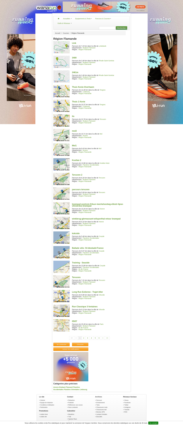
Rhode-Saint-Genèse (106, 61)
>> (107, 338)
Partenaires (43, 407)
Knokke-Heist (104, 163)
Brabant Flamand (89, 48)
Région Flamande (85, 49)
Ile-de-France (83, 269)
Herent (102, 209)
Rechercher (121, 28)
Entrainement (100, 402)
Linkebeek (102, 46)
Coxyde (101, 236)
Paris (101, 324)
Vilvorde (102, 295)
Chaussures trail (101, 409)
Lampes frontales (101, 414)
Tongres (103, 90)
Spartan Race (72, 419)
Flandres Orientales (71, 389)
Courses (66, 33)
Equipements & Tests (83, 19)
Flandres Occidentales (91, 165)
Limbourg (86, 92)
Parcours (99, 400)
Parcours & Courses (103, 19)
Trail (69, 417)
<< (72, 338)
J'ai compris (153, 423)
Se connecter (61, 344)
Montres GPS (100, 412)
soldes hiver (44, 414)
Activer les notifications (70, 349)
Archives (98, 397)
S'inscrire (80, 344)
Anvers (85, 136)
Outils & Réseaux (65, 23)
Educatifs (99, 417)
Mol (101, 134)
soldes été (43, 417)
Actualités (67, 19)
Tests (98, 405)
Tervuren (103, 119)
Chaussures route (101, 407)
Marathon (71, 414)
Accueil (57, 33)
